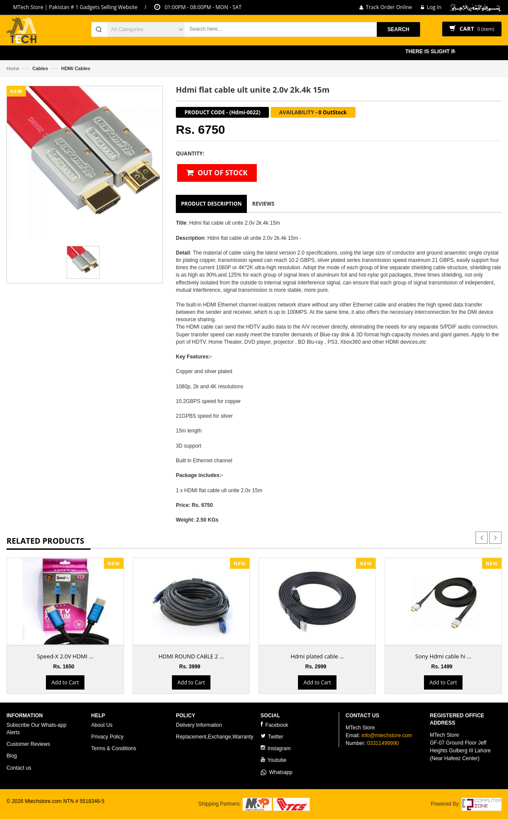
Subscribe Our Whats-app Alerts (36, 728)
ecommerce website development (45, 809)
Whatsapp (277, 772)
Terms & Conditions (113, 748)
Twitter (272, 736)
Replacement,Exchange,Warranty (214, 737)
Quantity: (190, 153)
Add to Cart (65, 682)
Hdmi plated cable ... (317, 656)
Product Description (211, 203)
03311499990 (382, 743)
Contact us (18, 768)
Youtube (274, 760)
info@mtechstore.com (387, 735)
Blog (11, 756)
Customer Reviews (28, 744)
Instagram (276, 748)
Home (12, 68)
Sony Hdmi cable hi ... (443, 656)
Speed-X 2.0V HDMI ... (65, 656)
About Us (102, 725)
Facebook (274, 725)
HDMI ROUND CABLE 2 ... (191, 656)
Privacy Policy (107, 737)
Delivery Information (199, 725)
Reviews (263, 203)
